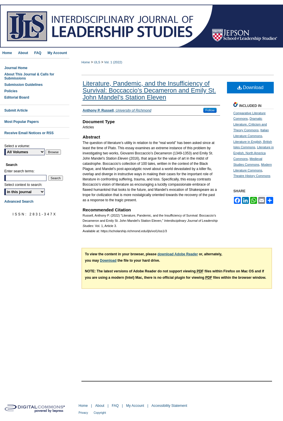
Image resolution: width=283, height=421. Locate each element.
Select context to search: (23, 185)
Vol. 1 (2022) (113, 62)
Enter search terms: (19, 171)
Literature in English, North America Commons (253, 152)
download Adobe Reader (177, 254)
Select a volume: (17, 146)
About (99, 406)
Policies (10, 91)
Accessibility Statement (169, 406)
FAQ (115, 406)
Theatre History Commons (251, 176)
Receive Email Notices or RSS (29, 133)
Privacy (83, 412)
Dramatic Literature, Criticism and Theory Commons (250, 124)
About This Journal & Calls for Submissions (29, 76)
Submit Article (16, 110)
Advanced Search (18, 202)
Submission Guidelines (23, 85)
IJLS (97, 62)
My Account (135, 406)
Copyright (100, 412)
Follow (210, 110)
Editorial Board (16, 97)
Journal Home (15, 68)
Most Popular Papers (21, 122)
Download (250, 87)
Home (85, 62)
